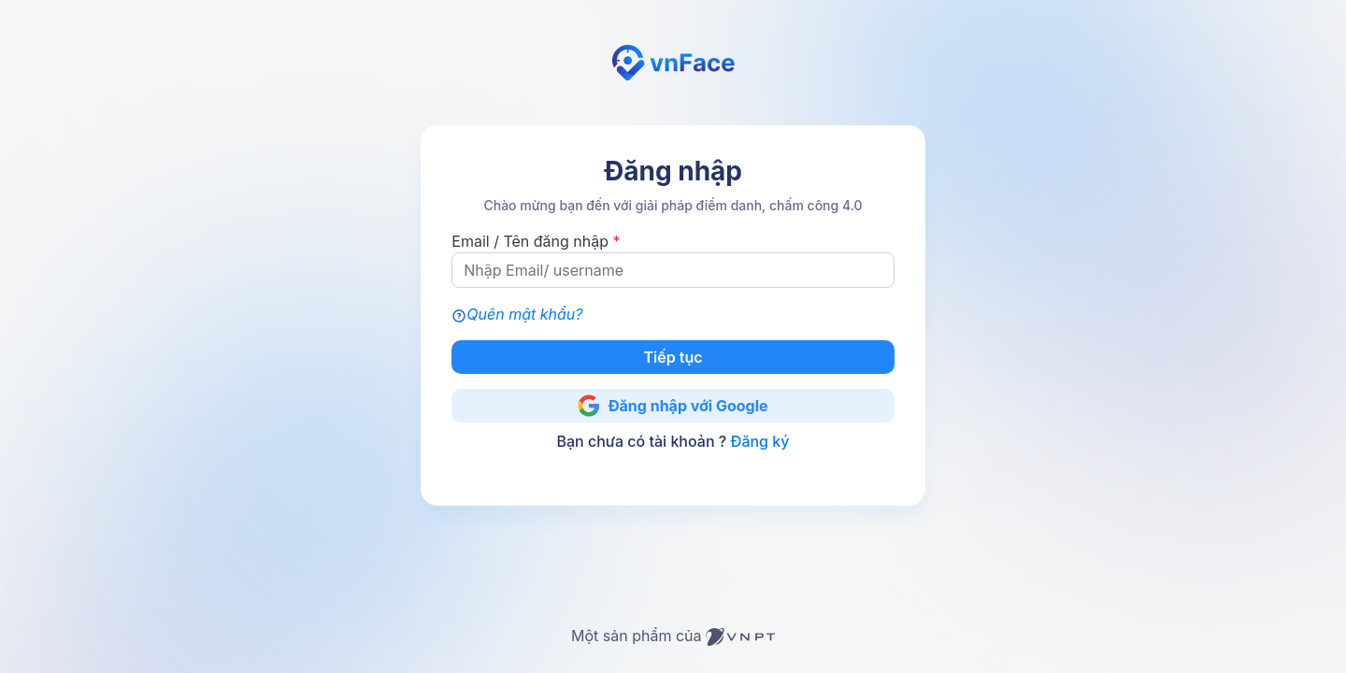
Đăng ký (759, 441)
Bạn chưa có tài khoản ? (673, 441)
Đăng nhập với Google (672, 405)
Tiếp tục (673, 357)
